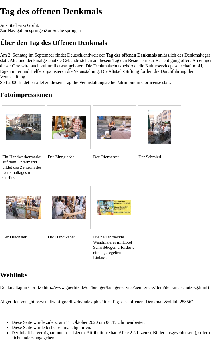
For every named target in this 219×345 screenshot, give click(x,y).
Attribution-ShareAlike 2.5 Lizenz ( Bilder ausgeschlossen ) (141, 332)
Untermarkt (27, 162)
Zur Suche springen (63, 30)
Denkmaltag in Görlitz (20, 287)
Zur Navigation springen (22, 30)
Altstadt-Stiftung (124, 71)
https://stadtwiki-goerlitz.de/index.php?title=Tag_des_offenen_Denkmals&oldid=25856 (111, 301)
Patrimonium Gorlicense (138, 82)
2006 (12, 82)
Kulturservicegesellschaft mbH (173, 65)
